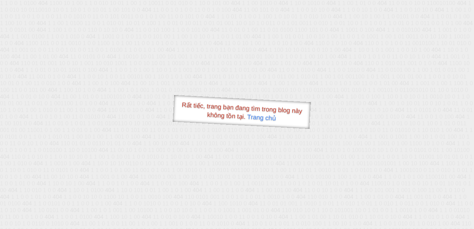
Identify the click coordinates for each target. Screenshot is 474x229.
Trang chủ (261, 117)
